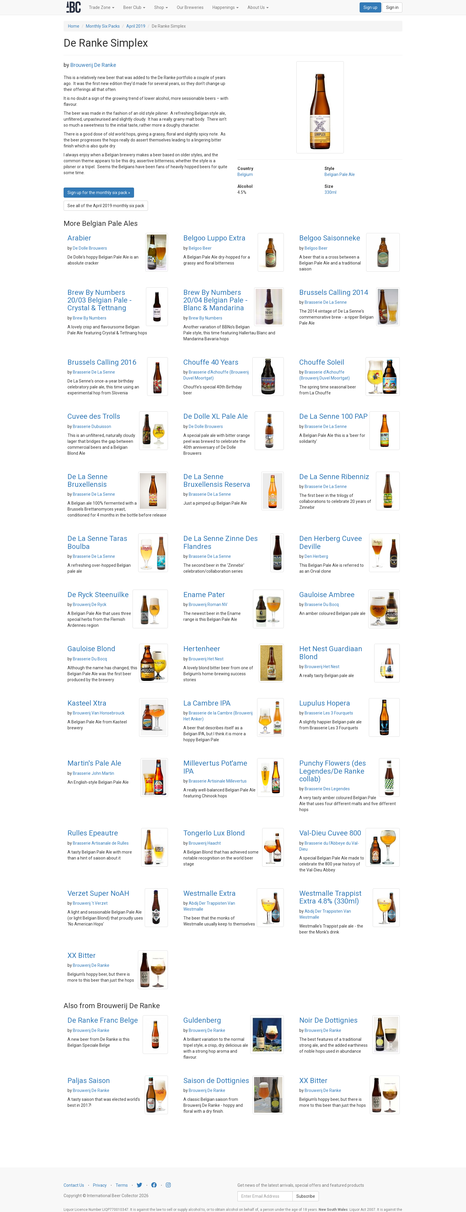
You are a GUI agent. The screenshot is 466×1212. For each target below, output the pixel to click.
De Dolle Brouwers (90, 248)
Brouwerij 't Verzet (90, 903)
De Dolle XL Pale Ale (215, 416)
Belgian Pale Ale (340, 174)
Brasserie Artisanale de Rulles (101, 843)
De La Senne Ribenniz (334, 477)
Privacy (100, 1185)
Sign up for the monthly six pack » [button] (98, 192)
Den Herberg (316, 556)
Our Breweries (190, 7)
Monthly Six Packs (103, 26)
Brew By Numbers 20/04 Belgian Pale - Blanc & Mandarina (215, 300)
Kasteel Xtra (86, 703)
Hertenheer (201, 649)
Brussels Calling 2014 (333, 292)
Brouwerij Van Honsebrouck (99, 713)
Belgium (245, 174)
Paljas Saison (88, 1080)
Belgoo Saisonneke (329, 238)
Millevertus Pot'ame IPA (215, 767)
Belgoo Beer (200, 248)
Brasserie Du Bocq (322, 604)
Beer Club (134, 7)
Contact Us (74, 1185)
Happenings (225, 7)
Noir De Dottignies (328, 1020)
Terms (122, 1185)
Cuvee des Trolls (93, 416)
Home (73, 26)
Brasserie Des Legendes (327, 788)
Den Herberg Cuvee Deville (330, 542)
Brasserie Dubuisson (92, 426)
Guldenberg (202, 1020)
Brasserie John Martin (93, 773)
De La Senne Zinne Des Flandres (220, 542)
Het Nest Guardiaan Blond (330, 653)
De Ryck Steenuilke (98, 595)
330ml (330, 192)
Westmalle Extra (209, 893)
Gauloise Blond (91, 649)
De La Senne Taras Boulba (97, 542)
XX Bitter (81, 955)
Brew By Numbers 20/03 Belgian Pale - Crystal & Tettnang (99, 300)
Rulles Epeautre (92, 833)
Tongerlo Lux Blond (214, 833)
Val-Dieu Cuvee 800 (330, 833)
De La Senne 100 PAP (333, 416)
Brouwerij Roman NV (208, 604)
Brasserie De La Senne (326, 302)
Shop (161, 7)
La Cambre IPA (207, 703)
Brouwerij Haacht (205, 843)
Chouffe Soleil (321, 362)
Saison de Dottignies (216, 1080)
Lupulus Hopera (324, 703)
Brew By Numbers (89, 318)
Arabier (79, 238)
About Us (258, 7)
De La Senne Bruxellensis (87, 481)
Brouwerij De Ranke (93, 65)
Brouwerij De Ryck (89, 604)
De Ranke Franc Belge (102, 1020)
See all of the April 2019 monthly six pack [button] (105, 205)
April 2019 (135, 26)
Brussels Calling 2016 (101, 362)
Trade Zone (101, 7)
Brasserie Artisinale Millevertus (218, 781)
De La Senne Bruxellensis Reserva (216, 481)
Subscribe (305, 1196)
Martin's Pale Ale (94, 763)
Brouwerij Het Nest (206, 659)
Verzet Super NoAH (98, 893)
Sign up (370, 7)
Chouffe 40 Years (210, 362)
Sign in (392, 7)
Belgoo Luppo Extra (214, 238)
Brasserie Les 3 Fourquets (329, 713)
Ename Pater (204, 595)
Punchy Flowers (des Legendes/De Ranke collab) (332, 771)
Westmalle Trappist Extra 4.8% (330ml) (330, 897)
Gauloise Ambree (327, 595)
